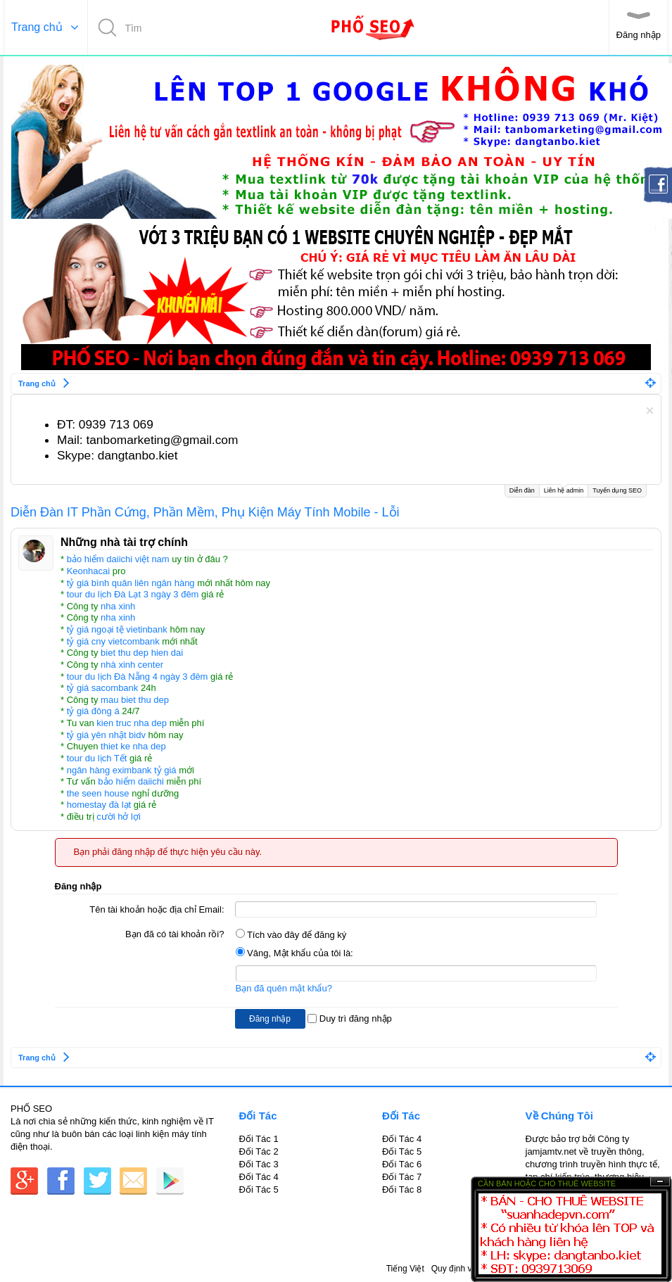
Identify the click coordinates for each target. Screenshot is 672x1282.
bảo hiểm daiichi (131, 781)
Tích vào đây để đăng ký (291, 934)
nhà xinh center (132, 664)
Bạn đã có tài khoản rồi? (174, 934)
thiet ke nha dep (133, 746)
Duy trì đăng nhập (350, 1018)
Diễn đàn (522, 490)
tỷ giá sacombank (103, 688)
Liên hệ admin (564, 489)
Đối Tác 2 (259, 1151)
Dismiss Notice (650, 410)
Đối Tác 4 (259, 1177)
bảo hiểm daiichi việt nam (118, 559)
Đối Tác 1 (259, 1139)
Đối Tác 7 (401, 1177)
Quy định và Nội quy (469, 1269)
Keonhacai (88, 571)
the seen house (98, 793)
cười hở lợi (118, 816)
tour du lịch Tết (97, 758)
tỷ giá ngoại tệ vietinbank (117, 629)
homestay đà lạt (99, 804)
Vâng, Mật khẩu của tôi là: (294, 953)
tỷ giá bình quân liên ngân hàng (131, 583)
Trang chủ (37, 27)
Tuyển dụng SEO (617, 490)
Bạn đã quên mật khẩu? (284, 988)
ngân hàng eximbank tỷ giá (122, 770)
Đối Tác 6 (401, 1164)
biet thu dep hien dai (142, 652)
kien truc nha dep (131, 723)
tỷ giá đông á (93, 711)
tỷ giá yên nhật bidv (106, 735)
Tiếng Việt (405, 1269)
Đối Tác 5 (259, 1189)
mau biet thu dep (135, 699)
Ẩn (660, 1181)
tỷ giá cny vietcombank (113, 641)
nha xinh (118, 606)
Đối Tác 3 (259, 1164)
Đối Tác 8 (401, 1189)
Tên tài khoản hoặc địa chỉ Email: (156, 909)
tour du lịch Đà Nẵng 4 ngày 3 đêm (137, 676)
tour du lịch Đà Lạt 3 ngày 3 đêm (133, 594)
